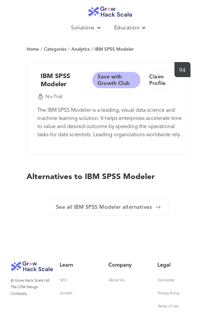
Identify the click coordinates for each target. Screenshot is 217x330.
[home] (109, 10)
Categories (55, 49)
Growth (66, 293)
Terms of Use (168, 306)
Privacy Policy (168, 293)
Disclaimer (166, 280)
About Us (116, 280)
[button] (86, 28)
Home (33, 49)
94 (182, 71)
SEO (63, 280)
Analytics (80, 49)
